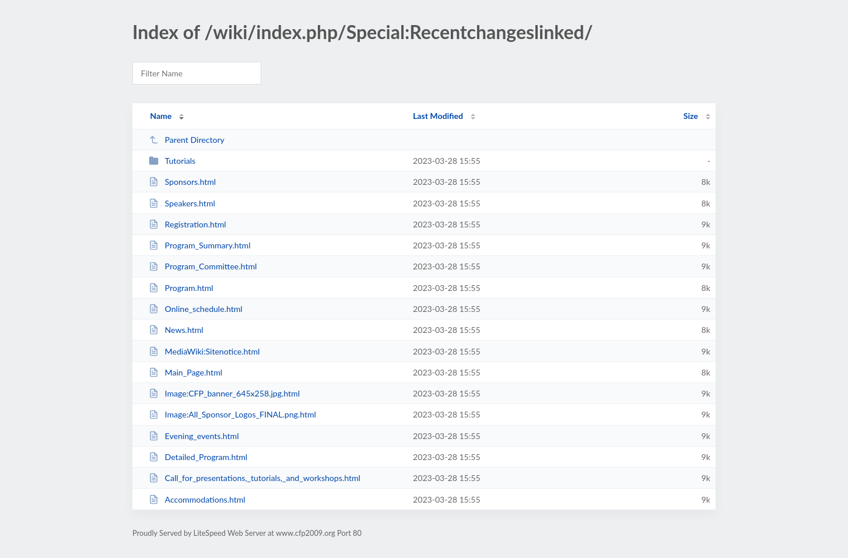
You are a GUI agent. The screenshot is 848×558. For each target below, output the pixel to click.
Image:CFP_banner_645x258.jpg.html (224, 393)
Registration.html (187, 224)
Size (691, 116)
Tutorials (172, 161)
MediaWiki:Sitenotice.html (204, 351)
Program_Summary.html (199, 245)
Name (160, 116)
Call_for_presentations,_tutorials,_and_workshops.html (254, 478)
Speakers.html (182, 203)
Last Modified (438, 116)
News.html (176, 330)
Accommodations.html (197, 499)
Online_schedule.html (196, 309)
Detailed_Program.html (198, 457)
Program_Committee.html (203, 266)
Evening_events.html (194, 436)
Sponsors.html (182, 182)
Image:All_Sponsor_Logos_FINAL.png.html (232, 414)
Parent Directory (187, 140)
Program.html (181, 288)
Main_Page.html (185, 372)
